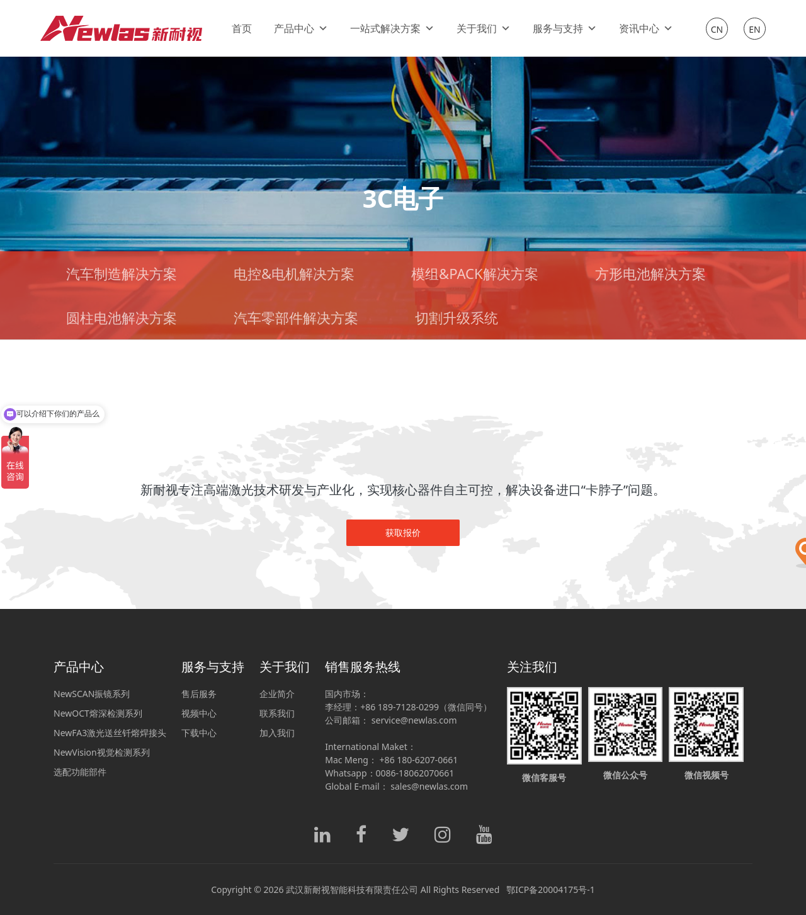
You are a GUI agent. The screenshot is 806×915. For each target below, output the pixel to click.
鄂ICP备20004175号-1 (550, 889)
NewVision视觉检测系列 (102, 752)
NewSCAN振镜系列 (92, 694)
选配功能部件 (80, 772)
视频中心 (199, 713)
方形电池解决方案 (650, 273)
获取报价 (403, 532)
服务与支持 (565, 28)
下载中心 (199, 733)
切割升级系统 (456, 317)
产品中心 (301, 28)
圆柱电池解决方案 (121, 317)
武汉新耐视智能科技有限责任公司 (352, 889)
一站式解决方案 (392, 28)
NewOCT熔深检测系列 (98, 713)
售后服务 (199, 694)
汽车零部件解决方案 (296, 317)
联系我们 (277, 713)
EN (754, 29)
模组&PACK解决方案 (474, 273)
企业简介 (277, 694)
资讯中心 (646, 28)
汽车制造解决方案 (121, 273)
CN (717, 29)
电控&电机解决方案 (294, 273)
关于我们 (484, 28)
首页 (242, 28)
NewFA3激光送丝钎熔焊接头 (110, 733)
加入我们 (277, 733)
